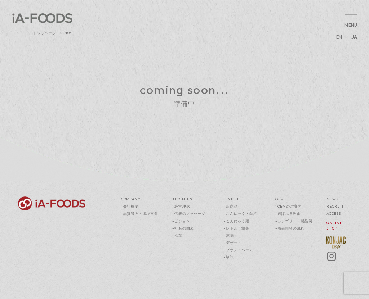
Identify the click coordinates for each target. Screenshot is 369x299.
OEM (279, 199)
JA (354, 37)
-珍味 (229, 257)
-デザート (232, 242)
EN (339, 37)
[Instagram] (331, 260)
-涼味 (229, 235)
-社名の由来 (183, 228)
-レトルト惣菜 (236, 228)
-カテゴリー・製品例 (293, 221)
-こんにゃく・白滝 (240, 213)
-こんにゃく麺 (236, 221)
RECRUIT (335, 206)
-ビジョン (181, 221)
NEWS (332, 199)
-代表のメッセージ (188, 213)
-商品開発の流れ (289, 228)
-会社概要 (130, 206)
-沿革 (177, 235)
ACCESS (333, 213)
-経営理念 (181, 206)
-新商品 (230, 206)
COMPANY (131, 199)
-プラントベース (238, 250)
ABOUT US (182, 199)
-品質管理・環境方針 (139, 213)
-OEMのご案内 (288, 206)
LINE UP (232, 199)
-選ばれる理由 (288, 213)
